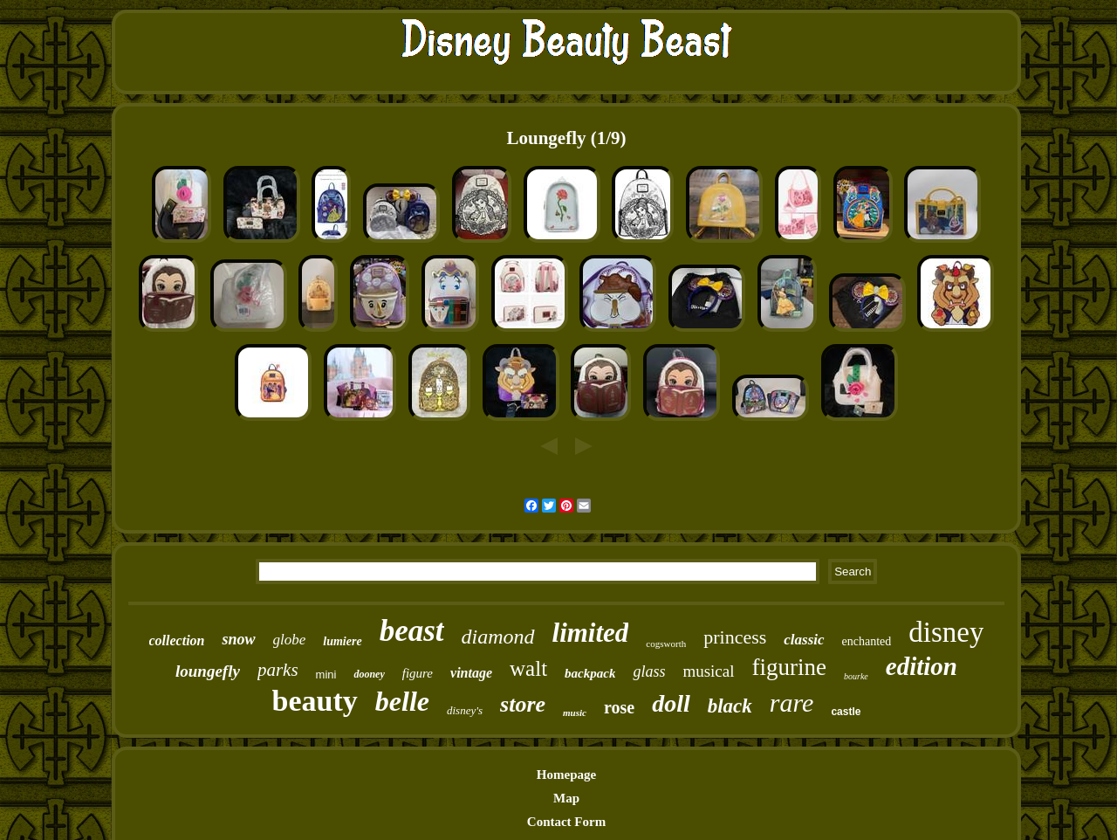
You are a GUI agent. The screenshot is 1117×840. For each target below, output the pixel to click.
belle (402, 701)
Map (566, 798)
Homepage (566, 774)
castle (845, 712)
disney (945, 632)
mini (326, 674)
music (574, 712)
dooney (368, 674)
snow (238, 639)
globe (289, 639)
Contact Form (566, 822)
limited (590, 632)
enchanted (867, 641)
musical (708, 671)
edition (921, 666)
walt (528, 668)
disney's (465, 710)
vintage (471, 672)
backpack (590, 673)
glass (649, 671)
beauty (315, 701)
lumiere (342, 641)
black (730, 706)
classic (804, 639)
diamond (498, 636)
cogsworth (666, 643)
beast (412, 631)
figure (417, 673)
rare (792, 702)
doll (671, 703)
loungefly (207, 671)
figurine (789, 667)
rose (619, 707)
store (522, 704)
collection (177, 640)
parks (277, 669)
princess (734, 637)
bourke (856, 676)
